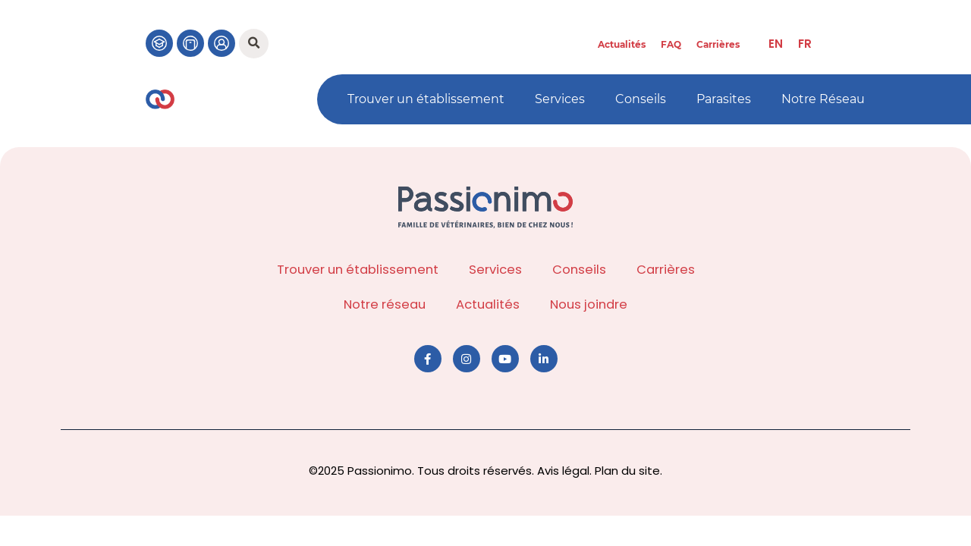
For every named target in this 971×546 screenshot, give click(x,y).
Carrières (718, 44)
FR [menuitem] (805, 44)
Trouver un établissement (425, 99)
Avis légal (563, 471)
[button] (254, 43)
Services (560, 99)
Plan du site (627, 471)
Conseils (640, 99)
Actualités (622, 44)
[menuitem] (775, 43)
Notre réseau (385, 304)
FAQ (671, 44)
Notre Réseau (823, 99)
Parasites (723, 99)
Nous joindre (588, 304)
